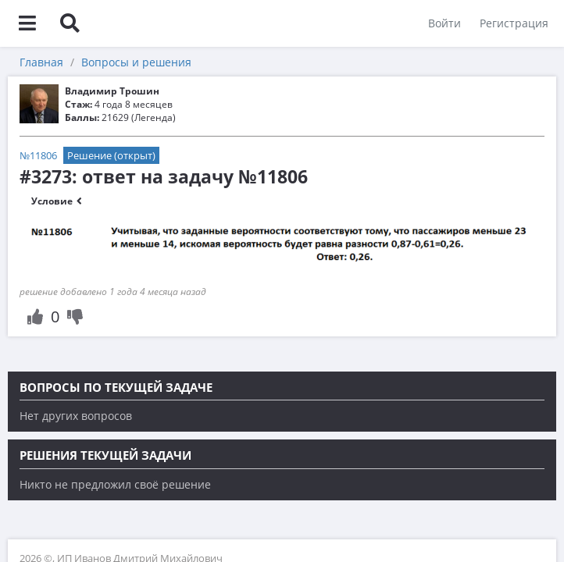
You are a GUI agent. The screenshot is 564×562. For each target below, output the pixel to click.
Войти (444, 23)
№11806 (38, 155)
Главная (41, 62)
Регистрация (514, 23)
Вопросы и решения (136, 62)
